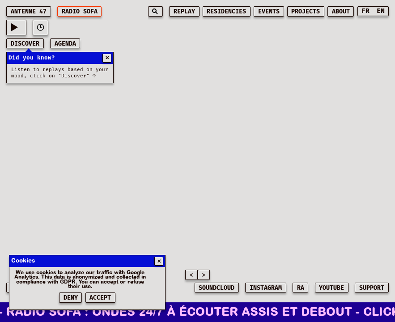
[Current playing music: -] (16, 27)
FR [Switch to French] (365, 11)
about (341, 11)
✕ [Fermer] (159, 261)
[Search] (155, 11)
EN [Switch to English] (381, 11)
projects (305, 11)
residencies (226, 11)
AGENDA (65, 43)
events (269, 11)
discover (25, 43)
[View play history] (40, 27)
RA (300, 288)
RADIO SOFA (80, 11)
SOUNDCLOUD (216, 288)
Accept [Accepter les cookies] (100, 297)
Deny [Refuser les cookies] (71, 297)
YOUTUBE (331, 288)
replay (184, 11)
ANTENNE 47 (29, 11)
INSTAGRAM (266, 288)
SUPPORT (371, 288)
